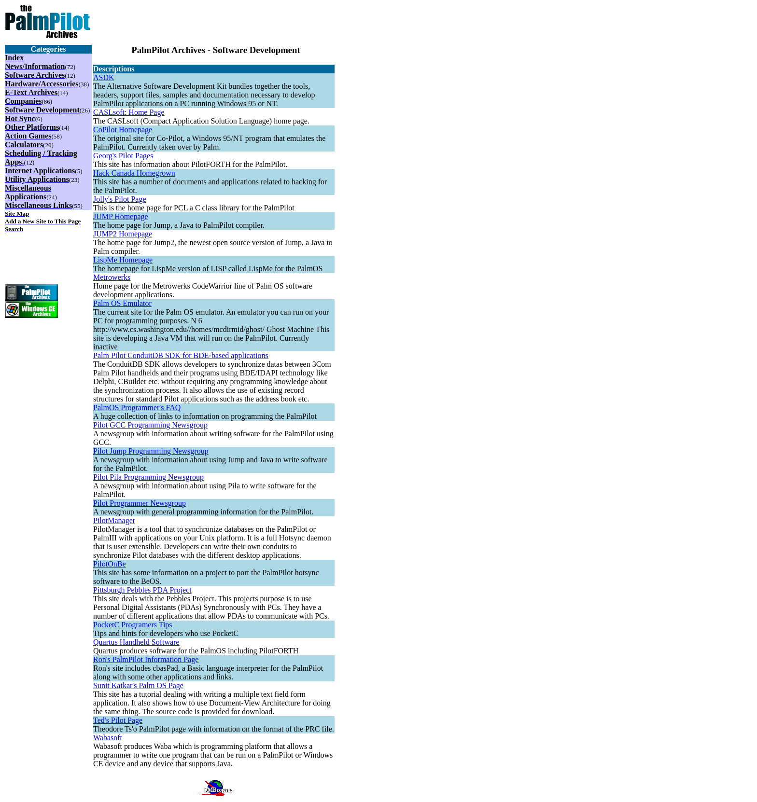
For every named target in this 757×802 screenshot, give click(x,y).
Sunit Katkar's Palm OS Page (138, 685)
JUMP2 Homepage (122, 234)
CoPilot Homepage (122, 129)
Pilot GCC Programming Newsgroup (150, 425)
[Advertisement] (216, 19)
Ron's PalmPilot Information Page (145, 659)
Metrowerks (111, 277)
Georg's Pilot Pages (123, 156)
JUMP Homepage (120, 216)
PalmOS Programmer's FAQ (137, 407)
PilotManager (114, 520)
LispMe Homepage (123, 260)
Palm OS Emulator (122, 303)
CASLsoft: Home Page (129, 112)
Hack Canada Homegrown (134, 173)
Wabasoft (107, 737)
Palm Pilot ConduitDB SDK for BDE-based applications (180, 355)
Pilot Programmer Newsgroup (139, 503)
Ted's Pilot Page (117, 720)
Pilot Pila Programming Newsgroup (148, 477)
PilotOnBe (109, 564)
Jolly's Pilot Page (119, 199)
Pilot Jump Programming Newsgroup (151, 451)
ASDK (103, 77)
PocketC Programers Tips (132, 625)
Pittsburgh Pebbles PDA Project (142, 590)
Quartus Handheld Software (136, 642)
